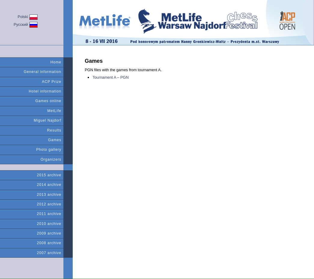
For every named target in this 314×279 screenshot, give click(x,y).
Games (54, 140)
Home (55, 62)
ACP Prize (52, 82)
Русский (26, 25)
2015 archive (49, 175)
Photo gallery (49, 149)
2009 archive (49, 233)
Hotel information (45, 91)
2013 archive (49, 195)
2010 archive (49, 224)
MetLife (54, 111)
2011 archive (49, 214)
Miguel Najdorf (47, 120)
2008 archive (49, 243)
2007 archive (49, 253)
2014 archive (49, 185)
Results (54, 130)
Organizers (51, 159)
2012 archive (49, 204)
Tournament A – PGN (111, 77)
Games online (48, 101)
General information (42, 72)
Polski (28, 17)
